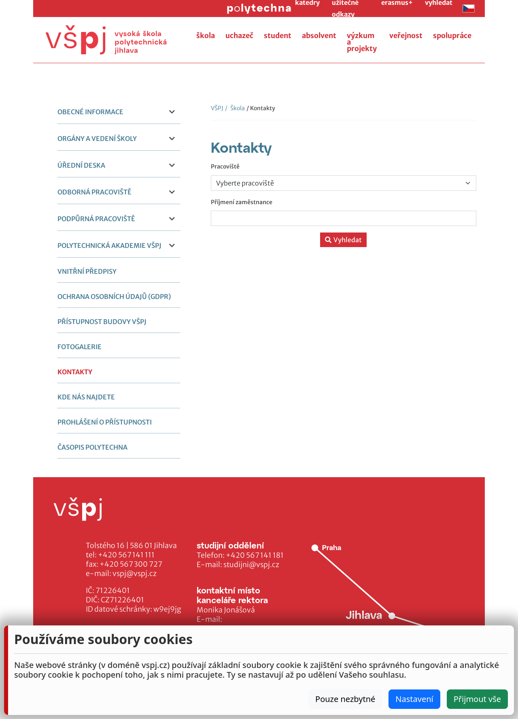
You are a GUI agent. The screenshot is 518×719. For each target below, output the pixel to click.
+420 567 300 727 (131, 564)
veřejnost (405, 35)
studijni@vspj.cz (251, 564)
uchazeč (239, 35)
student (277, 35)
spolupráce (452, 35)
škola (205, 35)
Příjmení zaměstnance (241, 202)
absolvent (319, 35)
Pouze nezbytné (345, 698)
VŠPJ (217, 108)
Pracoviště (225, 166)
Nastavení (414, 698)
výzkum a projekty (362, 42)
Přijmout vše (477, 698)
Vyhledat (343, 240)
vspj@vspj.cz (135, 573)
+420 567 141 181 (255, 555)
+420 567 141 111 (126, 554)
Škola (235, 108)
